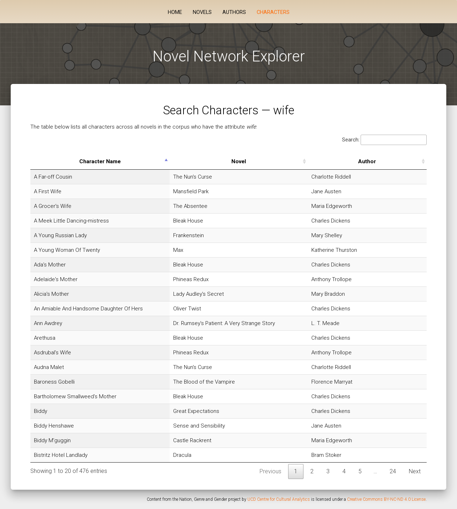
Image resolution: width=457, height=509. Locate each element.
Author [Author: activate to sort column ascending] (389, 161)
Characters (273, 12)
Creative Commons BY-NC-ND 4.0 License (386, 499)
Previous (270, 471)
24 (393, 471)
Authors (234, 12)
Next (415, 471)
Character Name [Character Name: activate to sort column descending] (117, 161)
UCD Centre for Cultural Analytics (278, 499)
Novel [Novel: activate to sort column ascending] (277, 161)
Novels (202, 12)
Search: (384, 140)
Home (175, 12)
